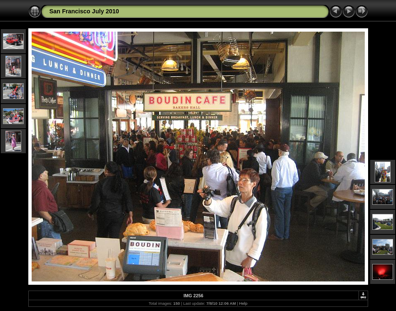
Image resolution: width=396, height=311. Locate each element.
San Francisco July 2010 (84, 11)
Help (243, 303)
